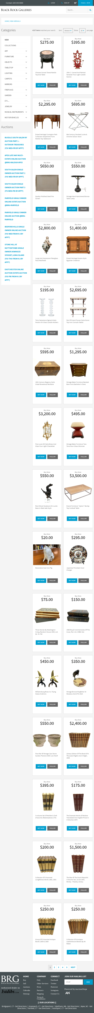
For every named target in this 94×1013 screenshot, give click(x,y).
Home (7, 21)
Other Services (42, 984)
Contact (9, 3)
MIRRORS (8, 84)
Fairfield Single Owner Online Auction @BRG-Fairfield (15, 216)
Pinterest (54, 987)
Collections (10, 45)
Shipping (40, 994)
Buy (24, 980)
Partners (40, 990)
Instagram (55, 990)
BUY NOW (41, 85)
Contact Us (55, 994)
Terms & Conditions (41, 998)
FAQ (38, 980)
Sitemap (26, 994)
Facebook (54, 980)
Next (73, 967)
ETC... (7, 101)
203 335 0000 (18, 3)
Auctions (26, 987)
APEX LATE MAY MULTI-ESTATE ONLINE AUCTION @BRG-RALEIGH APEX (15, 159)
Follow (53, 85)
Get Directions (21, 1006)
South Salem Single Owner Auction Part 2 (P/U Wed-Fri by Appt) (15, 173)
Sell (24, 984)
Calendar (26, 990)
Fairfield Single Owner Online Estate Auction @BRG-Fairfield (15, 202)
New (7, 40)
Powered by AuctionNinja (75, 989)
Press (39, 987)
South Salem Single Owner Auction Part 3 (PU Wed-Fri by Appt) (15, 187)
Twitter (53, 984)
